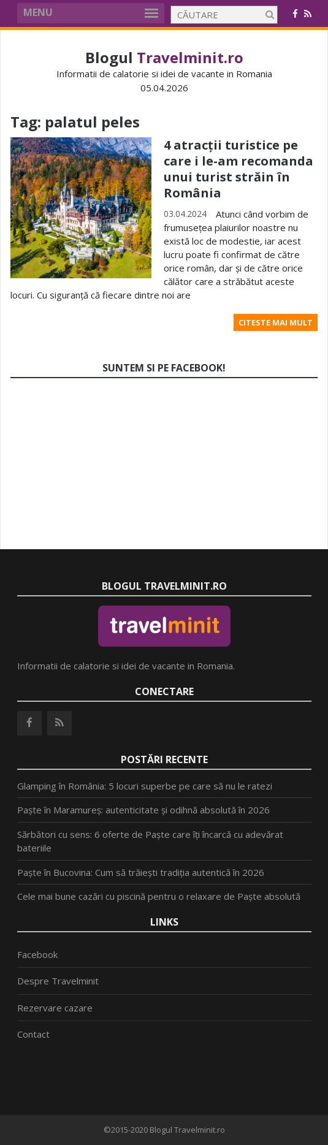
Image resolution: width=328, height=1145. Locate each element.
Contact (33, 1034)
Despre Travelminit (58, 981)
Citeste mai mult (275, 322)
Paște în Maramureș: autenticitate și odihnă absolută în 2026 (143, 810)
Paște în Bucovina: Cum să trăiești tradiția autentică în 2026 (140, 872)
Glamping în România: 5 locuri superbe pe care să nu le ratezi (144, 786)
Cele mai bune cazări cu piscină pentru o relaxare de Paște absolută (158, 896)
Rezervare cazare (55, 1008)
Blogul (164, 57)
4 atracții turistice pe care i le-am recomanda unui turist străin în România (238, 169)
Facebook (37, 954)
